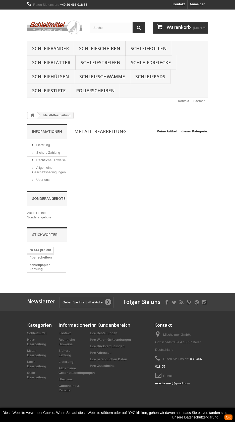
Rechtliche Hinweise (50, 160)
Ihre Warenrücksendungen (110, 340)
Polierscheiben (95, 91)
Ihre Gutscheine (102, 366)
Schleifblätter (51, 62)
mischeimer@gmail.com (172, 383)
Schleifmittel (36, 333)
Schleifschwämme (102, 76)
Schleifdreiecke (151, 62)
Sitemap (199, 101)
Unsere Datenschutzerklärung (195, 417)
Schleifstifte (49, 91)
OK (228, 417)
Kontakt (179, 4)
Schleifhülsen (50, 76)
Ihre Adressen (100, 353)
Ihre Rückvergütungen (107, 346)
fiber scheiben (41, 257)
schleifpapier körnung (40, 267)
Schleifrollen (149, 48)
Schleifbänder (50, 48)
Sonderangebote (49, 198)
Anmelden (197, 4)
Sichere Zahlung (47, 152)
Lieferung (42, 145)
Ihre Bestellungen (103, 333)
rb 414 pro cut (40, 250)
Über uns (42, 180)
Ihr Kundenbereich (110, 325)
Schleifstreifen (101, 62)
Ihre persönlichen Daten (108, 359)
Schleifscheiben (99, 48)
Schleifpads (150, 76)
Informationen (47, 131)
